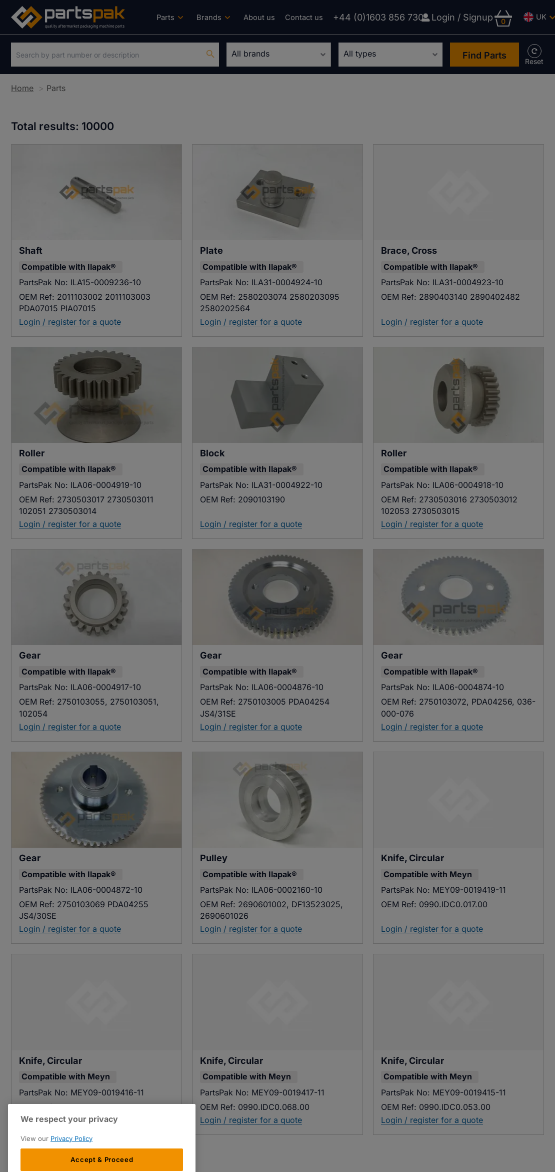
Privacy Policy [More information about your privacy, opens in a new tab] (71, 1160)
